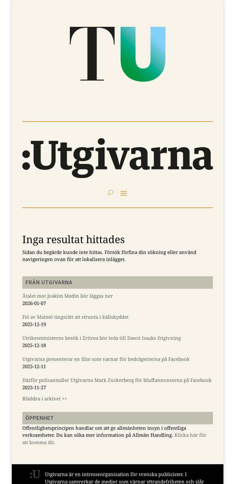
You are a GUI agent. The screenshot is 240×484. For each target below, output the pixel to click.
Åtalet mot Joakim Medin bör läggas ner (67, 296)
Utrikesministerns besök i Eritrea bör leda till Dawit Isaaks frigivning (101, 338)
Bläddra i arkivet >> (44, 398)
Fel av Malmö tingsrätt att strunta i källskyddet (75, 317)
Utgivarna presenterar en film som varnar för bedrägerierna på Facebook (106, 359)
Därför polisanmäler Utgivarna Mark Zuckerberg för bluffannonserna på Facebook (117, 380)
